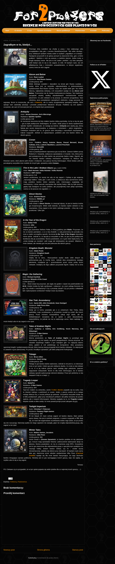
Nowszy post (9, 550)
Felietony (13, 482)
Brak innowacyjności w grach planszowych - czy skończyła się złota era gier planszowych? (100, 127)
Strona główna (43, 550)
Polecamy (106, 30)
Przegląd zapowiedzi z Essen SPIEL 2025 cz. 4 (100, 212)
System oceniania (44, 30)
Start (7, 30)
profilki (113, 34)
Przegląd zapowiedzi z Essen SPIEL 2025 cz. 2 (100, 232)
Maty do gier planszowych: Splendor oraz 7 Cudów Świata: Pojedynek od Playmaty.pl (100, 161)
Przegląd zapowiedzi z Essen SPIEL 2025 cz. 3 (100, 222)
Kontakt (93, 30)
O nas (29, 30)
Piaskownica (22, 482)
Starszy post (77, 550)
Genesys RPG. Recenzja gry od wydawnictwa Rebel (100, 195)
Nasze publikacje (63, 30)
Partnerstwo (80, 30)
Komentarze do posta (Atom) (47, 558)
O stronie (18, 30)
